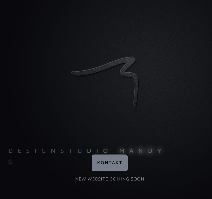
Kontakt (110, 163)
